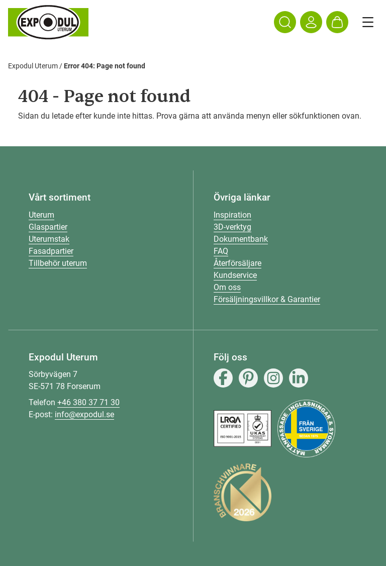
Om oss (227, 287)
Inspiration (232, 215)
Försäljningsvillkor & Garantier (267, 299)
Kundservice (235, 275)
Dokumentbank (241, 239)
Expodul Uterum (33, 66)
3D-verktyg (232, 227)
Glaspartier (48, 227)
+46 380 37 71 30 (88, 402)
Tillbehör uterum (58, 263)
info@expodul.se (84, 414)
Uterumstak (49, 239)
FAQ (221, 251)
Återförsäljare (237, 263)
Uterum (41, 215)
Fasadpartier (51, 251)
